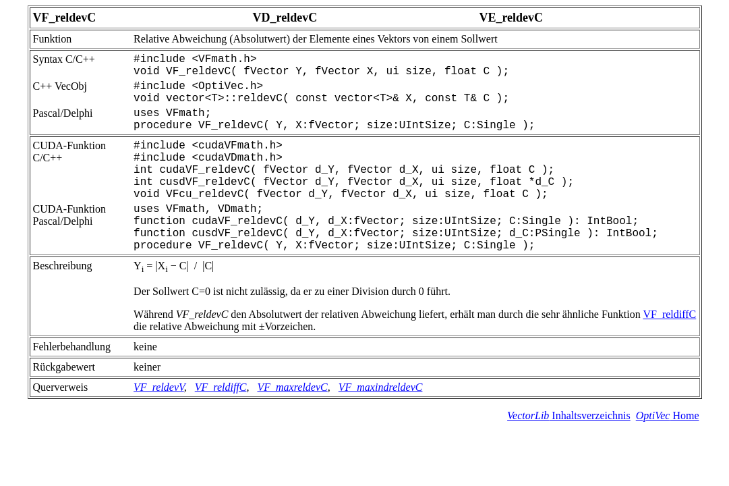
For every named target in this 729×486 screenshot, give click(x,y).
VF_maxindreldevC (381, 387)
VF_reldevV (159, 387)
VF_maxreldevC (292, 387)
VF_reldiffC (669, 314)
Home (667, 415)
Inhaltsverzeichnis (569, 415)
